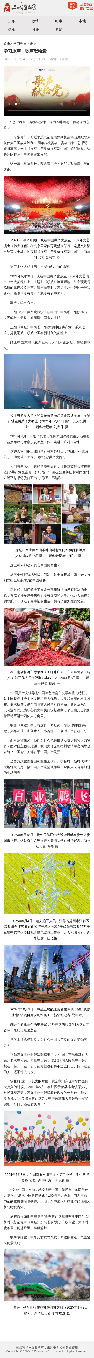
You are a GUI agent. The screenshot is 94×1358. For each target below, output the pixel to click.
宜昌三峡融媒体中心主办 (23, 8)
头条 (11, 21)
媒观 (11, 29)
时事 (58, 21)
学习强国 (20, 44)
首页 (7, 44)
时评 (35, 29)
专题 (58, 29)
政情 (35, 21)
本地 (82, 21)
